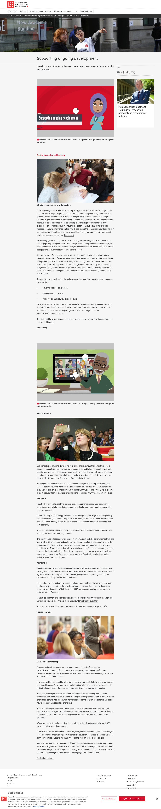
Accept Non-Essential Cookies (132, 799)
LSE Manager (59, 17)
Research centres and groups (63, 12)
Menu (150, 5)
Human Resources (29, 17)
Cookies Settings (132, 776)
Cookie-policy (130, 780)
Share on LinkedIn (128, 73)
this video (68, 236)
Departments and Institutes (38, 12)
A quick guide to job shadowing (76, 376)
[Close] (157, 799)
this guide (50, 323)
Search (137, 5)
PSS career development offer (94, 607)
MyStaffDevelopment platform (50, 315)
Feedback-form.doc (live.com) (100, 549)
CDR (56, 558)
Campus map (101, 780)
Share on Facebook (123, 73)
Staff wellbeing (82, 12)
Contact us (100, 783)
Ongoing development (76, 112)
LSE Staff (13, 12)
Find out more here (45, 759)
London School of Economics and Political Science (17, 5)
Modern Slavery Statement (135, 783)
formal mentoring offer (88, 602)
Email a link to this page (118, 73)
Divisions (22, 12)
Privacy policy (131, 786)
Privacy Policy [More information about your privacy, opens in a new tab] (39, 806)
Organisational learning (45, 17)
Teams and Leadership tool (70, 555)
